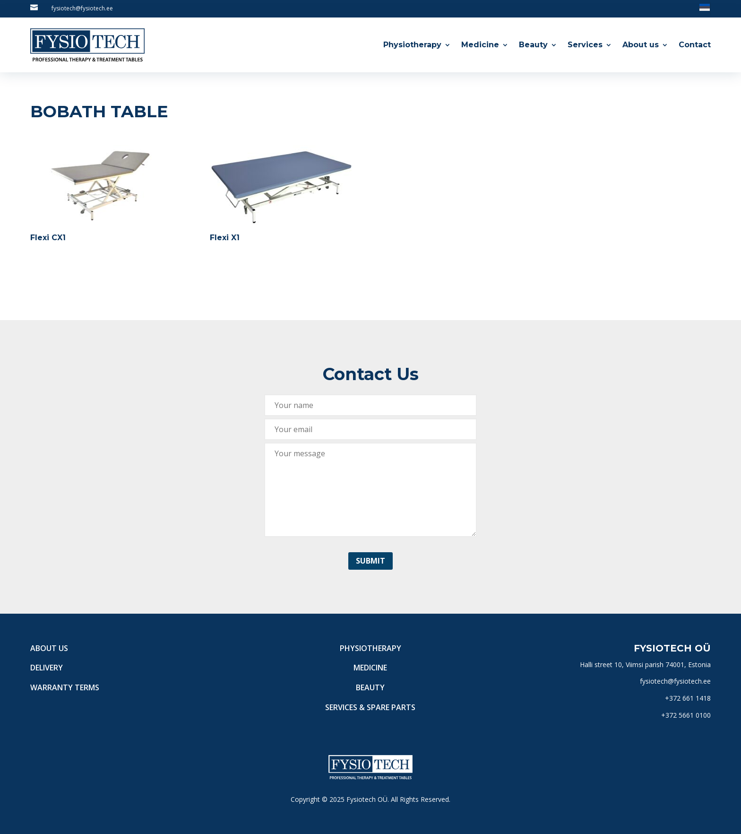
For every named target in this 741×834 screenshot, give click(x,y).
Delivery (46, 667)
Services (585, 44)
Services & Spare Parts (370, 707)
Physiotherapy (412, 44)
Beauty (533, 44)
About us (640, 44)
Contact (695, 44)
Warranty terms (64, 687)
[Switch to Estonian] (704, 7)
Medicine (480, 44)
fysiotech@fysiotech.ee (82, 8)
